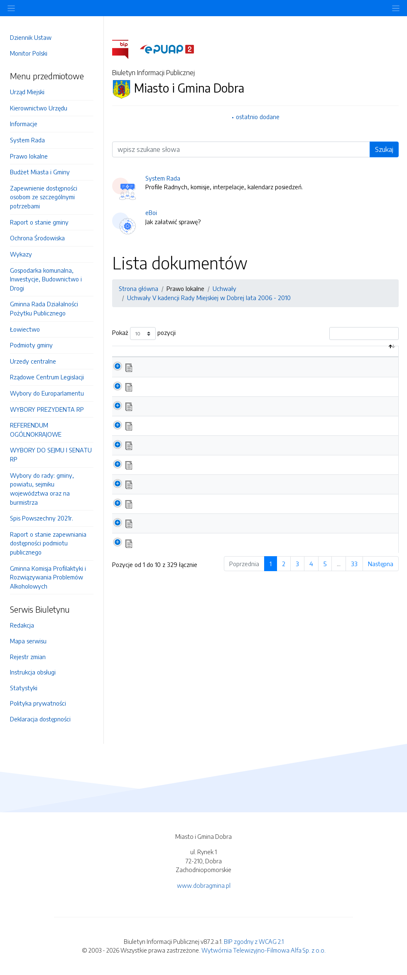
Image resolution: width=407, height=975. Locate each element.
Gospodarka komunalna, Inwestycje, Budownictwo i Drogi (46, 279)
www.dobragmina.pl (203, 885)
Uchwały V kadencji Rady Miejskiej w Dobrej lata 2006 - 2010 (209, 297)
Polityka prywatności (38, 703)
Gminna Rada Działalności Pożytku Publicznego (44, 308)
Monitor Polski (28, 53)
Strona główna (138, 288)
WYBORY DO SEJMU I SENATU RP (51, 454)
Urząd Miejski (27, 91)
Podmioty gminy (31, 345)
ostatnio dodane (258, 116)
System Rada (27, 140)
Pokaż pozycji (144, 333)
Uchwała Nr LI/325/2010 (174, 395)
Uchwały (224, 288)
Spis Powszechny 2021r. (41, 518)
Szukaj (384, 149)
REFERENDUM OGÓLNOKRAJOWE (35, 429)
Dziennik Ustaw (30, 37)
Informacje (23, 123)
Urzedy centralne (33, 361)
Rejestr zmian (28, 656)
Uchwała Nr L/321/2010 (173, 473)
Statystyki (23, 688)
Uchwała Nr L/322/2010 (174, 454)
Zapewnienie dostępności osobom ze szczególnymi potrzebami (43, 197)
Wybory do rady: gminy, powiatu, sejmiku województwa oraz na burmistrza (42, 489)
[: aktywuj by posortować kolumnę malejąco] (125, 356)
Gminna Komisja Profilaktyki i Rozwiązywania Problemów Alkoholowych (48, 577)
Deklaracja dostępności (40, 719)
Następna (380, 572)
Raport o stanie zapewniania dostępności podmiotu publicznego (48, 543)
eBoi (151, 212)
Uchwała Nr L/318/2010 (174, 532)
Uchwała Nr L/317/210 (171, 551)
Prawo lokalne (29, 156)
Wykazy (21, 254)
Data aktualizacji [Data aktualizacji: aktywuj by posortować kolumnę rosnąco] (333, 355)
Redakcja (22, 625)
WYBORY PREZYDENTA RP (47, 409)
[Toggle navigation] (395, 8)
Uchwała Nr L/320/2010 (174, 493)
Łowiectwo (25, 329)
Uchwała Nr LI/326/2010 (175, 375)
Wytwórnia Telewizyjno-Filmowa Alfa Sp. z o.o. (263, 950)
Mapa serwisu (28, 641)
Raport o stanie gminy (39, 222)
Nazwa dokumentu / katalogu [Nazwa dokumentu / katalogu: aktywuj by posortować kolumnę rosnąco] (188, 355)
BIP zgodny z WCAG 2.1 (254, 941)
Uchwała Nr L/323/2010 (174, 434)
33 (354, 572)
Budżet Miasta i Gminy (40, 172)
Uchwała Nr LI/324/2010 (175, 414)
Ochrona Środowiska (37, 238)
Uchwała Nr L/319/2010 (174, 512)
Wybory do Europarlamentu (47, 393)
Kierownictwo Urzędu (38, 108)
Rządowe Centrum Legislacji (47, 377)
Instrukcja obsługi (33, 672)
